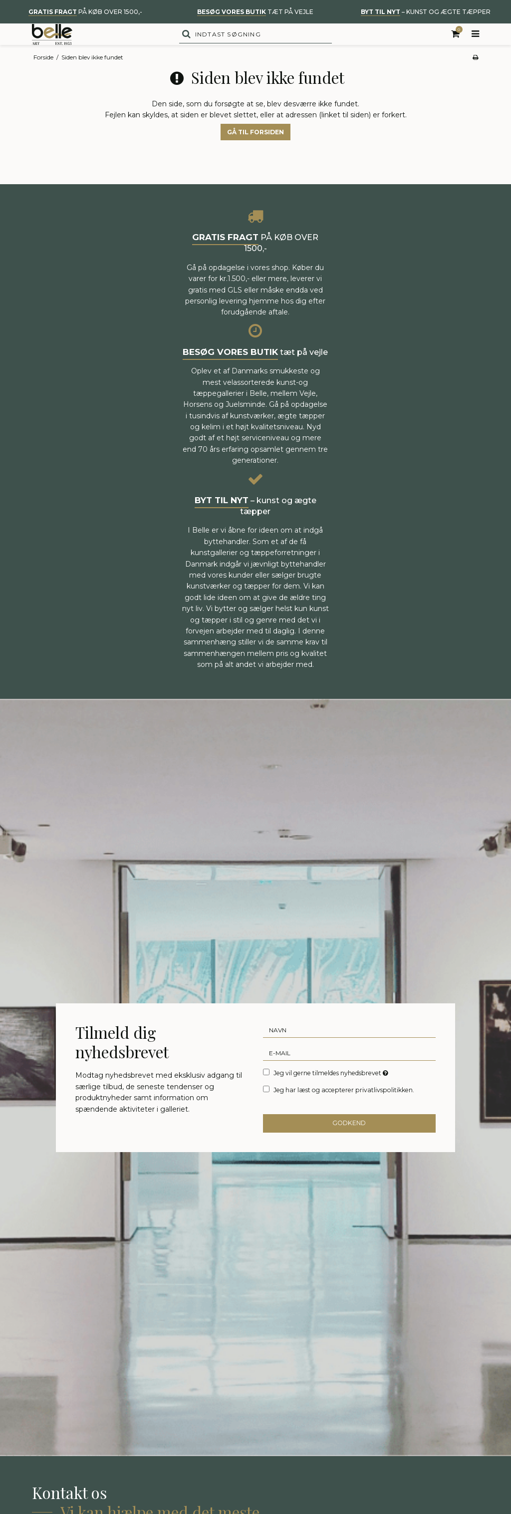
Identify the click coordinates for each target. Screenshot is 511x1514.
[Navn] (349, 1049)
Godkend (349, 1143)
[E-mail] (349, 1072)
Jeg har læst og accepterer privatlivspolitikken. (343, 1110)
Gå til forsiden (255, 152)
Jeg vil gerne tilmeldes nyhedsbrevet (331, 1093)
